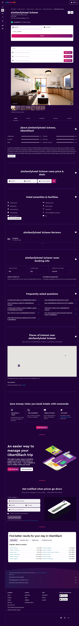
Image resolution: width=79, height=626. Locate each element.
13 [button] (29, 49)
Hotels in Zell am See (15, 554)
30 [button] (15, 60)
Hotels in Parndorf (14, 556)
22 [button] (37, 52)
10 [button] (18, 49)
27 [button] (29, 56)
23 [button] (14, 56)
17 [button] (18, 52)
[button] (2, 2)
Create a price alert (65, 417)
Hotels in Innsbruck (14, 550)
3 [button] (18, 45)
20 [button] (29, 52)
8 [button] (49, 45)
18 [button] (22, 52)
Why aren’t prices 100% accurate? (43, 583)
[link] (42, 427)
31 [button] (18, 60)
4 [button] (22, 45)
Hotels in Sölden (47, 556)
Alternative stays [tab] (24, 540)
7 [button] (33, 45)
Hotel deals (13, 9)
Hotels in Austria (30, 9)
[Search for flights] (3, 7)
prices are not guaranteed (41, 572)
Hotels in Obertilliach (47, 9)
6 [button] (29, 45)
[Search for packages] (3, 16)
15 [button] (37, 49)
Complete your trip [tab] (47, 540)
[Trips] (3, 21)
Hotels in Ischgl (46, 554)
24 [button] (18, 56)
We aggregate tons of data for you (43, 580)
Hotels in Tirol (38, 9)
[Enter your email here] (25, 510)
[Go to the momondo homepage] (11, 2)
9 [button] (14, 49)
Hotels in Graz (13, 552)
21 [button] (33, 52)
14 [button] (33, 49)
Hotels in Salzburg (47, 548)
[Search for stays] (3, 10)
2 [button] (14, 45)
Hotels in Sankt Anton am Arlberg (51, 552)
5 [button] (64, 41)
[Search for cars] (3, 13)
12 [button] (25, 49)
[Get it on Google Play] (63, 595)
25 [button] (22, 56)
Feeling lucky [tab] (35, 540)
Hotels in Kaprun (14, 558)
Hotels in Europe (21, 9)
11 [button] (22, 49)
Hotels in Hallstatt (47, 550)
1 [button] (49, 41)
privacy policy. (35, 520)
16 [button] (14, 52)
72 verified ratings (25, 22)
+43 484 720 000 (16, 20)
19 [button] (25, 52)
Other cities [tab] (14, 540)
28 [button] (33, 56)
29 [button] (37, 56)
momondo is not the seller (43, 577)
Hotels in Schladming (48, 558)
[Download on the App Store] (63, 599)
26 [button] (26, 56)
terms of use (27, 520)
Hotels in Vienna (14, 548)
